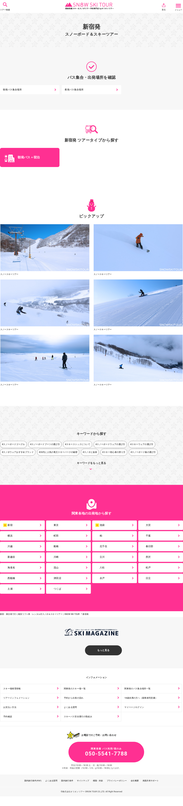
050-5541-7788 (91, 761)
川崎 (57, 560)
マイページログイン (135, 714)
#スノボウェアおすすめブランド (18, 453)
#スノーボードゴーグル (13, 445)
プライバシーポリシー (117, 790)
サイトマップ (83, 790)
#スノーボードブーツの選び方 (45, 445)
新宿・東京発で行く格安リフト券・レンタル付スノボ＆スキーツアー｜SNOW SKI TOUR (40, 620)
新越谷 (12, 560)
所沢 (149, 560)
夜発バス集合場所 (74, 90)
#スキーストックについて (78, 445)
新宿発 (86, 620)
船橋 (57, 548)
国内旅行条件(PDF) (33, 790)
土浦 (11, 594)
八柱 (103, 571)
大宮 (149, 526)
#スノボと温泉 (90, 453)
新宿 (8, 526)
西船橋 (12, 582)
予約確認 (8, 724)
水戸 (103, 582)
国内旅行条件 (67, 790)
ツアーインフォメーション (17, 705)
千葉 (149, 537)
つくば (58, 594)
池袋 (100, 526)
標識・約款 (98, 790)
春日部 (150, 548)
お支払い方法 (10, 714)
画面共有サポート (151, 790)
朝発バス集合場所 (12, 90)
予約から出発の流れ (74, 705)
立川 (103, 560)
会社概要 (135, 790)
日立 (149, 582)
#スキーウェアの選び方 (142, 445)
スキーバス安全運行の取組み (79, 724)
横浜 (11, 537)
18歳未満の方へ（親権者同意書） (142, 705)
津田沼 (58, 582)
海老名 (12, 571)
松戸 (149, 571)
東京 (57, 526)
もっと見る (91, 656)
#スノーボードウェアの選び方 (110, 445)
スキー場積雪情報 (12, 695)
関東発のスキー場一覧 (75, 695)
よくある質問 (71, 714)
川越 (11, 548)
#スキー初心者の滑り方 (114, 453)
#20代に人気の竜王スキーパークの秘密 (58, 453)
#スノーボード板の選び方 (143, 453)
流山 (57, 571)
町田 (57, 537)
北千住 (104, 548)
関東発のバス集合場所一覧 (139, 695)
